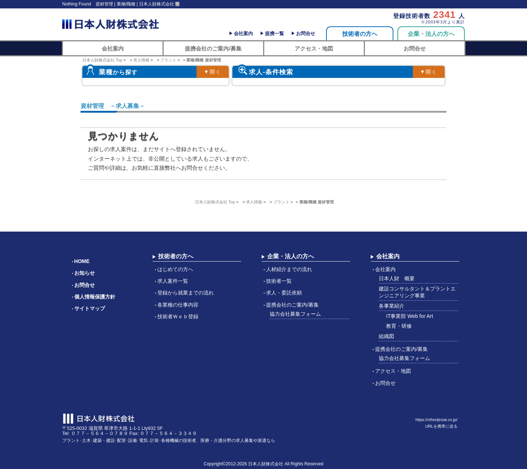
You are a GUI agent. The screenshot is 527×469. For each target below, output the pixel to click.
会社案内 (243, 33)
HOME (82, 261)
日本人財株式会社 (265, 463)
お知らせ (84, 273)
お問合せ (305, 33)
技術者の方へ (359, 34)
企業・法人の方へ (431, 34)
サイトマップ (89, 308)
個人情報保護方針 (94, 297)
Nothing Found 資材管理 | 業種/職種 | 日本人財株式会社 (118, 4)
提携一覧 (274, 33)
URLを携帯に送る (441, 426)
